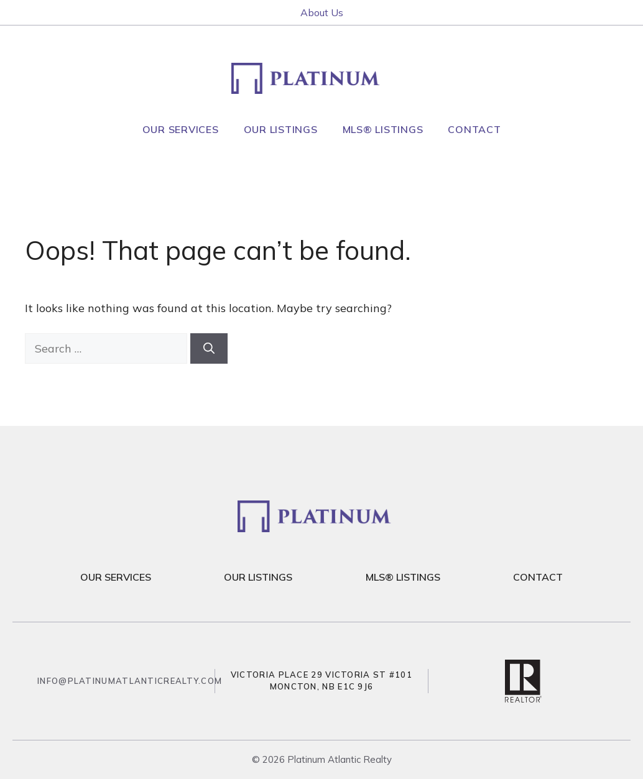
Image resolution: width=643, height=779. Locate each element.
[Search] (209, 348)
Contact (474, 129)
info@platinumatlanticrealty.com (129, 681)
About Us (321, 12)
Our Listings (281, 129)
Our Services (180, 129)
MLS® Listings (383, 129)
